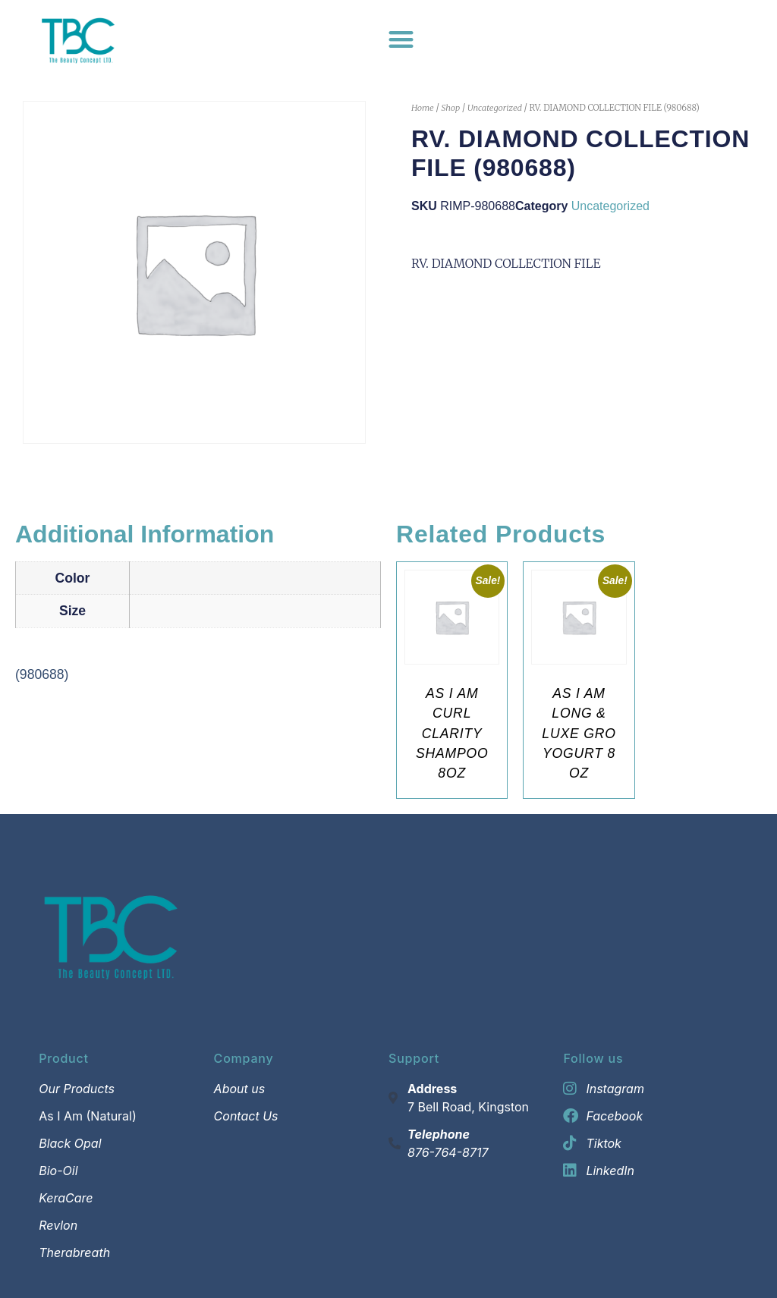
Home (422, 107)
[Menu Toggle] (401, 39)
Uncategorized (494, 107)
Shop (450, 107)
